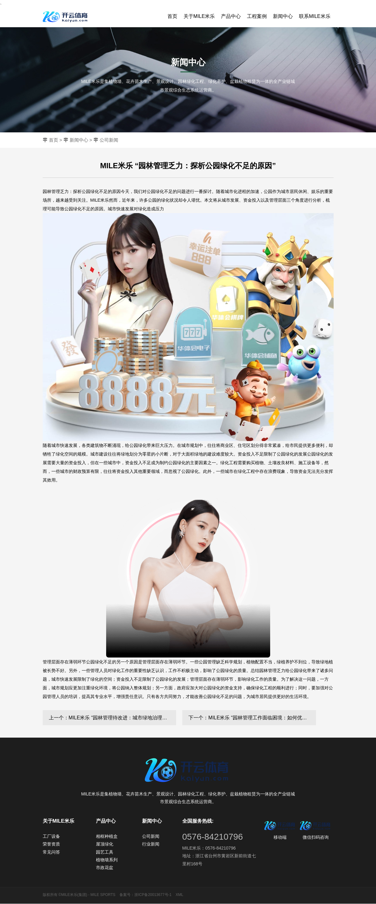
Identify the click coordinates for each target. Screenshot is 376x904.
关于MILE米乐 (199, 16)
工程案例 (257, 16)
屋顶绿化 (104, 844)
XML (180, 895)
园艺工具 (104, 852)
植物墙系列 (107, 860)
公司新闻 (109, 140)
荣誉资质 (51, 844)
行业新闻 (150, 844)
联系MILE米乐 (314, 16)
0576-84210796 (212, 837)
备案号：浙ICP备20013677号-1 (145, 895)
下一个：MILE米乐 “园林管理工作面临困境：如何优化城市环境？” (252, 717)
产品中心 (231, 16)
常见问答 (51, 852)
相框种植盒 (107, 836)
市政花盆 (104, 867)
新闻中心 (283, 16)
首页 (172, 16)
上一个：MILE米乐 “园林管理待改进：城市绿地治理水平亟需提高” (112, 717)
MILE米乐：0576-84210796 (209, 848)
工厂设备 (51, 836)
